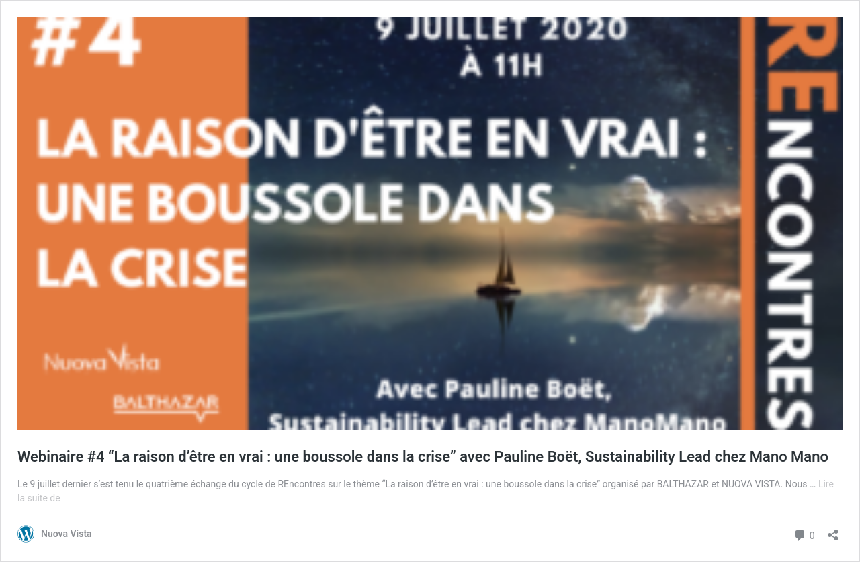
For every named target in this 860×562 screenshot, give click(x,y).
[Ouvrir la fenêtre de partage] (833, 530)
